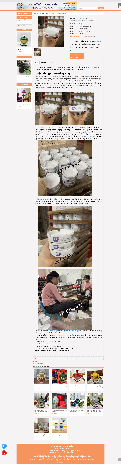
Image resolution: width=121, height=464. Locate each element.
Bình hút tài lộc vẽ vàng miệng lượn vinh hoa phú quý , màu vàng (95, 386)
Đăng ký (25, 0)
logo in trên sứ (62, 337)
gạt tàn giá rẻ (57, 138)
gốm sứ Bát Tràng (89, 136)
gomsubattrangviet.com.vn (50, 344)
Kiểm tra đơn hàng (89, 0)
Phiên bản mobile (99, 0)
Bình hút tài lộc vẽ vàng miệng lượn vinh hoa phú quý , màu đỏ (77, 386)
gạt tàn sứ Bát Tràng (72, 358)
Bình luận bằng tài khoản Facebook (40, 363)
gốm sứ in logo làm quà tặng (73, 331)
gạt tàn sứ (91, 67)
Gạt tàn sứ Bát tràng (44, 127)
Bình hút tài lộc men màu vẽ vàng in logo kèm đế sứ (59, 386)
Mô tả (36, 62)
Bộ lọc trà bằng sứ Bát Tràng (24, 76)
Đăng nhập (19, 0)
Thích (71, 20)
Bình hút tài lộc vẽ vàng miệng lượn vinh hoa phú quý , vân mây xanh (94, 411)
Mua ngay (76, 54)
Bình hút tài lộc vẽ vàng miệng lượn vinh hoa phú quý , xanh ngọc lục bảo (40, 411)
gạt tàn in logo (53, 76)
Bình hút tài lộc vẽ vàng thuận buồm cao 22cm (40, 386)
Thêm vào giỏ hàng (77, 57)
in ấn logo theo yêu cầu (66, 335)
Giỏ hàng (119, 6)
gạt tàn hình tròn (54, 358)
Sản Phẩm (42, 13)
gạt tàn (42, 81)
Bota (63, 462)
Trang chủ (36, 13)
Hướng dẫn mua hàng (47, 62)
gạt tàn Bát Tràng (62, 358)
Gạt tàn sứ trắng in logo (61, 13)
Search (101, 8)
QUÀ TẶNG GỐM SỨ (50, 13)
